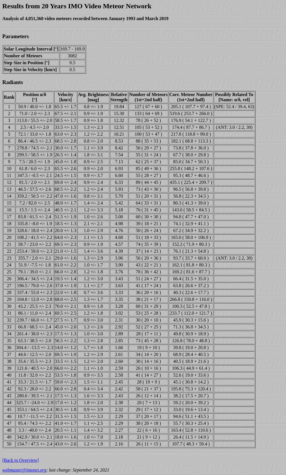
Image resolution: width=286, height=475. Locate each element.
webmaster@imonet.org (24, 470)
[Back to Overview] (20, 460)
